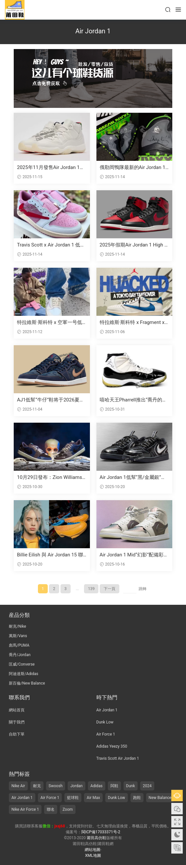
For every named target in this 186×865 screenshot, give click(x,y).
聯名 (51, 809)
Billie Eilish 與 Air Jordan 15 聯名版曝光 (50, 555)
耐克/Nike (17, 626)
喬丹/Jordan (19, 655)
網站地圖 (92, 849)
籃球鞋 (73, 797)
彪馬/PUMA (19, 645)
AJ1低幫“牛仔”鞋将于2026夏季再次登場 (50, 400)
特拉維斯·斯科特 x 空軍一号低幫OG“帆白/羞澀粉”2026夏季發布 (50, 322)
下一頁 (109, 588)
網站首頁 (17, 710)
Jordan (76, 786)
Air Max (93, 797)
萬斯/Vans (18, 636)
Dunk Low (105, 722)
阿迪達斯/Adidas (23, 673)
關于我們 (17, 722)
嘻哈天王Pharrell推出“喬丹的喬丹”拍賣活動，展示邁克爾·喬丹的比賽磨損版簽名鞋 (133, 400)
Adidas (97, 786)
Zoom (67, 809)
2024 (147, 786)
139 (91, 588)
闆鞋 (114, 786)
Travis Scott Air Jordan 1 (117, 758)
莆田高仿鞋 (15, 10)
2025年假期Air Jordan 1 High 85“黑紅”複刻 (133, 245)
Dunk (130, 786)
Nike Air (18, 786)
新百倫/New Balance (27, 683)
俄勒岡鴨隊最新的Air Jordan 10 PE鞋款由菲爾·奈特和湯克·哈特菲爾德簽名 (134, 167)
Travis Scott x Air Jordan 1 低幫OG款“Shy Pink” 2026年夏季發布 (51, 245)
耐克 (37, 786)
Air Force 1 (105, 734)
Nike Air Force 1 (25, 809)
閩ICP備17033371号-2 (100, 832)
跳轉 (142, 588)
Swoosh (56, 786)
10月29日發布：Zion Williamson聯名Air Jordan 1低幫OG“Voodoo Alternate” (51, 477)
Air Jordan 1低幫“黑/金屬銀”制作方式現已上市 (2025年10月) (133, 477)
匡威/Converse (22, 664)
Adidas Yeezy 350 (111, 746)
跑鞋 (137, 797)
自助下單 (17, 734)
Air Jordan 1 (107, 710)
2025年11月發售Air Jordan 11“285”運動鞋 (48, 167)
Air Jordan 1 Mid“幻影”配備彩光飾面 (134, 555)
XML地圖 (93, 855)
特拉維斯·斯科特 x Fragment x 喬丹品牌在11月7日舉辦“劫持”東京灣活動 (132, 322)
